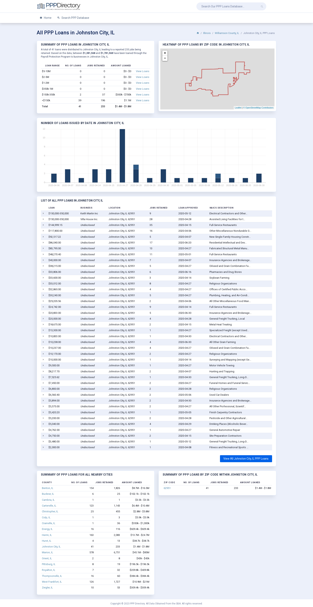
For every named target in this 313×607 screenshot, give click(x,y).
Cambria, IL (48, 499)
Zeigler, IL (47, 587)
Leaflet (238, 107)
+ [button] (165, 53)
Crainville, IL (48, 523)
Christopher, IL (50, 511)
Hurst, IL (46, 540)
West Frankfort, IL (52, 581)
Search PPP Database (73, 18)
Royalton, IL (48, 569)
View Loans (142, 71)
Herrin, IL (47, 534)
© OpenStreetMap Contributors (258, 107)
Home (46, 18)
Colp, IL (46, 517)
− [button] (165, 58)
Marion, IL (47, 552)
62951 (167, 488)
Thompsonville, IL (52, 575)
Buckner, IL (48, 493)
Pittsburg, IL (48, 564)
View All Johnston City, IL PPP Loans (245, 458)
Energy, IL (47, 529)
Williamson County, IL (227, 33)
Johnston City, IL (51, 546)
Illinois (207, 33)
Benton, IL (47, 488)
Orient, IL (47, 558)
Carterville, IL (49, 505)
